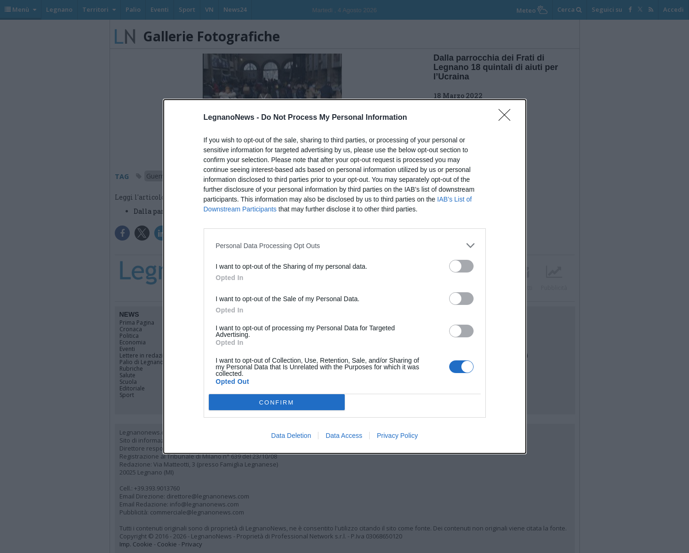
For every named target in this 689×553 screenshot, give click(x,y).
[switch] (461, 266)
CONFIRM (276, 402)
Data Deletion (291, 435)
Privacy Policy (397, 435)
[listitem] (345, 245)
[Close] (507, 118)
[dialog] (345, 276)
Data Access (343, 435)
